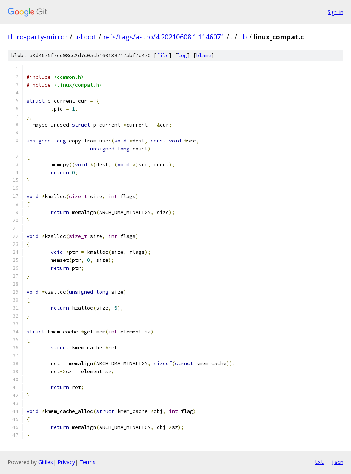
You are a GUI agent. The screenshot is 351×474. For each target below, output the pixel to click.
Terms (87, 462)
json (337, 461)
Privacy (66, 462)
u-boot (85, 36)
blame (203, 55)
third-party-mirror (38, 36)
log (182, 55)
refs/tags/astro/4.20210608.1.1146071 (164, 36)
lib (243, 36)
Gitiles (45, 462)
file (163, 55)
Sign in (335, 12)
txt (319, 461)
